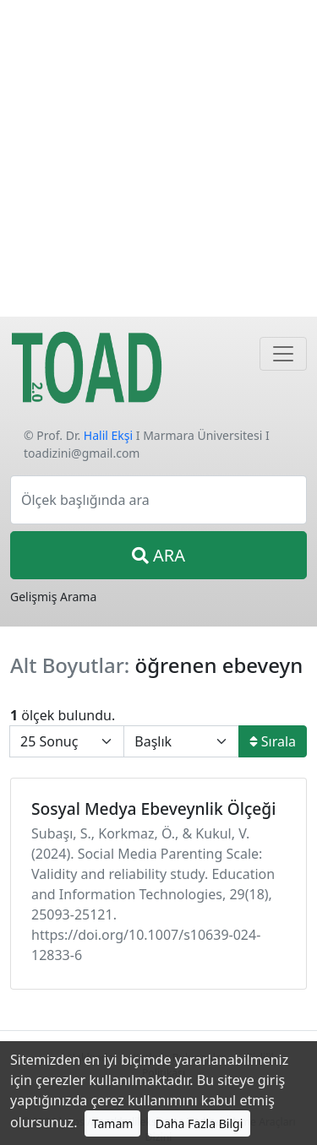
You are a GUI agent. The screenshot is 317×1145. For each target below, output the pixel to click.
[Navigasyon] (283, 354)
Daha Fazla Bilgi (199, 1123)
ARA (158, 555)
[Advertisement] (158, 158)
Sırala (272, 741)
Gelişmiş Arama (53, 597)
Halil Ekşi (108, 435)
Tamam (113, 1123)
